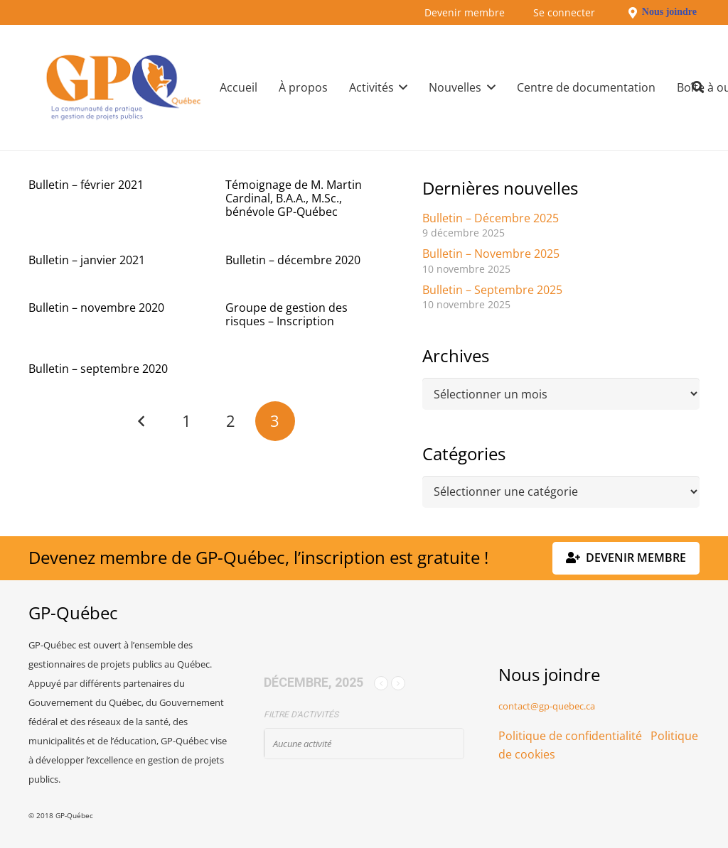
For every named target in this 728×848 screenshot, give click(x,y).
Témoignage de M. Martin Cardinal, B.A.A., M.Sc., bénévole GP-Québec (293, 198)
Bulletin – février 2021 (86, 184)
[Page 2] (230, 421)
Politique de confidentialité (570, 736)
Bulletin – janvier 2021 (86, 260)
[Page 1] (186, 421)
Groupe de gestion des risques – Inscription (286, 314)
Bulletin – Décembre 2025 (490, 218)
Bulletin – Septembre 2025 (492, 290)
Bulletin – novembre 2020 (96, 307)
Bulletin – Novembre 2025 (491, 253)
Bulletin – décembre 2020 (292, 260)
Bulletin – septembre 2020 (98, 368)
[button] (401, 87)
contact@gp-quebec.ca (546, 706)
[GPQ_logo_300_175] (123, 87)
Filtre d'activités (301, 714)
